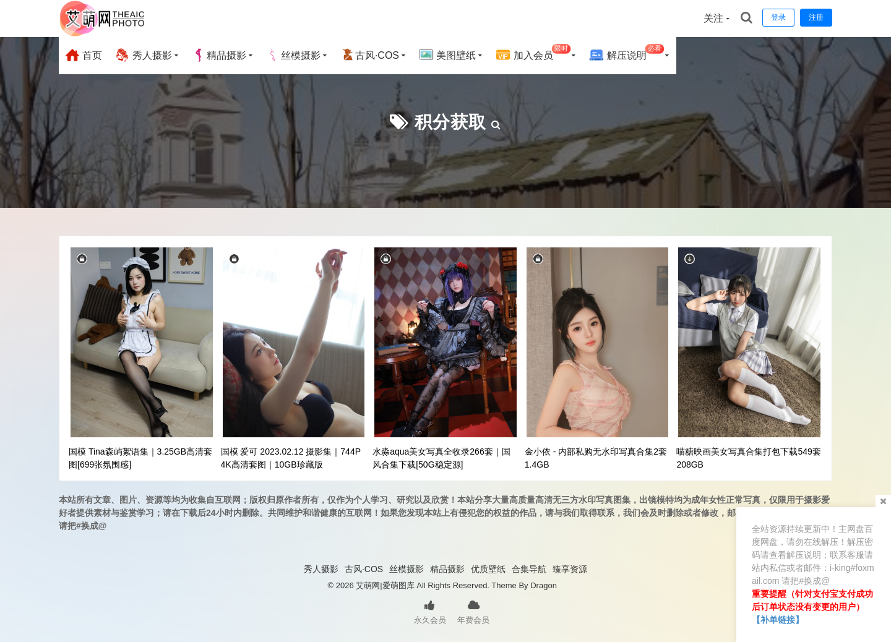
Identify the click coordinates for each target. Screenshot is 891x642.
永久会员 (430, 611)
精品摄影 (219, 55)
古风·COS (369, 55)
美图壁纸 (447, 55)
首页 (83, 55)
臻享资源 (570, 569)
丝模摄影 (293, 55)
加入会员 (533, 53)
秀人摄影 (142, 55)
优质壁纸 (488, 569)
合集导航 (529, 569)
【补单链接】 (778, 620)
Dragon (543, 585)
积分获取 (450, 122)
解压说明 (626, 53)
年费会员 (473, 611)
